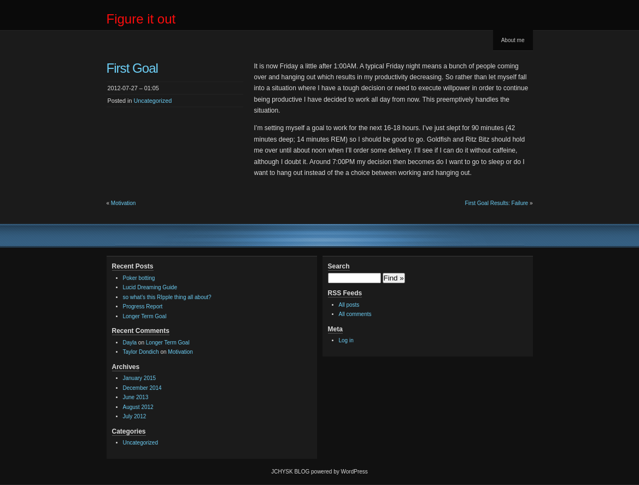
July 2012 (134, 416)
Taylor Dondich (141, 352)
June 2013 (136, 397)
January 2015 (139, 378)
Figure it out (141, 18)
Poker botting (139, 278)
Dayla (130, 343)
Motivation (123, 203)
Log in (346, 340)
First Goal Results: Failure (497, 203)
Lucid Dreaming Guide (150, 287)
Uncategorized (153, 100)
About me (513, 40)
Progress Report (143, 306)
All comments (355, 314)
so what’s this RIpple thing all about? (167, 297)
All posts (349, 305)
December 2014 (142, 388)
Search (339, 266)
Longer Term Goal (145, 316)
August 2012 (138, 407)
